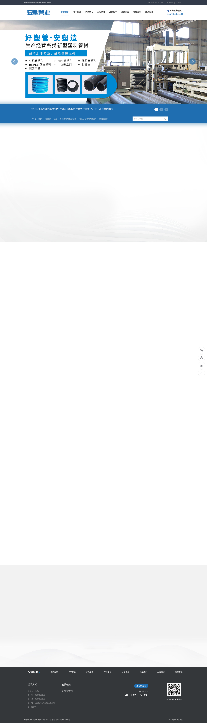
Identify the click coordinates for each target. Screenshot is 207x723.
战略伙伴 (125, 672)
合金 (55, 119)
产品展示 (89, 672)
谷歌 (162, 3)
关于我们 (72, 672)
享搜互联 (179, 720)
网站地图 (151, 3)
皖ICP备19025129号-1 (64, 720)
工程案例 (107, 672)
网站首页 (54, 672)
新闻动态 (143, 672)
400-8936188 (201, 350)
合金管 (48, 119)
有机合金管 (103, 119)
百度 (157, 3)
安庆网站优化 (67, 691)
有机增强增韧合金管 (68, 119)
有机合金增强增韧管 (87, 119)
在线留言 (170, 3)
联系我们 (179, 3)
